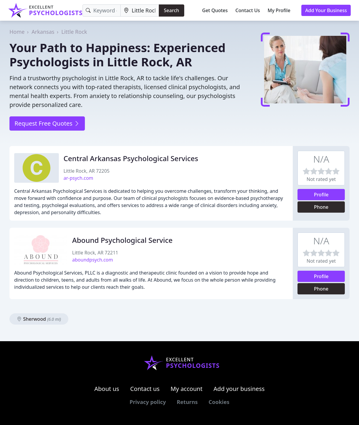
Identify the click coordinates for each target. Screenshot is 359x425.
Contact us (145, 389)
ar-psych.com (78, 178)
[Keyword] (102, 10)
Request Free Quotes (47, 123)
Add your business (239, 389)
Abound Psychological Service (122, 240)
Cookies (218, 401)
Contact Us (247, 10)
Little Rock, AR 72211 (95, 252)
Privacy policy (148, 401)
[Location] (139, 10)
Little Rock (74, 31)
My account (187, 389)
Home (17, 31)
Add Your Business (326, 10)
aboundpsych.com (92, 259)
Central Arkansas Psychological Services (131, 158)
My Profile (279, 10)
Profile (321, 194)
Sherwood (39, 319)
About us (106, 389)
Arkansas (43, 31)
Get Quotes (215, 10)
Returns (187, 401)
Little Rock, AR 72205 (87, 171)
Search (171, 10)
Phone (321, 207)
